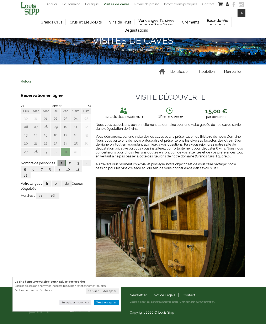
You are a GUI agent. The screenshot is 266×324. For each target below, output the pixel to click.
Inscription (207, 72)
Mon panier (232, 72)
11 (77, 169)
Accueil (119, 50)
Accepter (110, 291)
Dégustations (136, 30)
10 (68, 169)
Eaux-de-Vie (217, 22)
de (67, 183)
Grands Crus (51, 22)
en (56, 183)
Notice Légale (164, 295)
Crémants (191, 22)
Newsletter (138, 295)
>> (89, 106)
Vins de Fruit (120, 22)
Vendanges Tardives (156, 22)
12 (25, 175)
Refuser (93, 291)
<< (22, 106)
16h (53, 196)
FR (241, 13)
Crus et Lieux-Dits (86, 22)
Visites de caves (140, 50)
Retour (26, 81)
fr (47, 183)
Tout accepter (106, 302)
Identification (180, 72)
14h (41, 196)
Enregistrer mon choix (75, 302)
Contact (189, 295)
